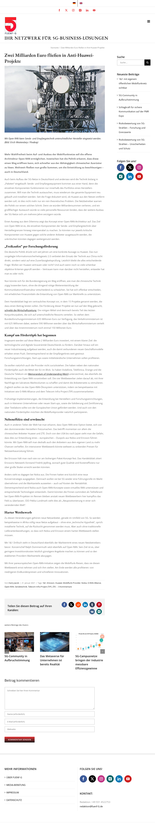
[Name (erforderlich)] (50, 714)
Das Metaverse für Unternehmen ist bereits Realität (52, 660)
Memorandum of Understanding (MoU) (48, 373)
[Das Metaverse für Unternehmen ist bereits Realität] (54, 633)
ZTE (54, 586)
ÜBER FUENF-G (14, 777)
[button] (7, 651)
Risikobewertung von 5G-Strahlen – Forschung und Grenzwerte (132, 128)
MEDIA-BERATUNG (16, 784)
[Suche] (147, 62)
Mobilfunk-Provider (72, 583)
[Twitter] (130, 167)
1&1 (44, 583)
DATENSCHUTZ (14, 800)
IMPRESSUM (12, 792)
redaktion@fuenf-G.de (91, 806)
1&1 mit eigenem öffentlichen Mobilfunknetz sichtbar (133, 83)
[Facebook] (120, 167)
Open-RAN (9, 586)
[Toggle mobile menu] (148, 21)
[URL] (50, 729)
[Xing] (120, 176)
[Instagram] (139, 167)
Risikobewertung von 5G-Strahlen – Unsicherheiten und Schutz (132, 144)
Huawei (58, 583)
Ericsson (50, 583)
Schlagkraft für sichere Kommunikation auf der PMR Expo (134, 111)
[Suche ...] (130, 62)
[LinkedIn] (130, 176)
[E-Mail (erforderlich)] (50, 722)
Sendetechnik (21, 586)
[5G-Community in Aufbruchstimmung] (19, 633)
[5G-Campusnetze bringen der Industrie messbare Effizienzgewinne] (90, 633)
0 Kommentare (65, 586)
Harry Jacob (14, 583)
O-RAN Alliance (94, 583)
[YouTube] (139, 176)
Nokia (84, 583)
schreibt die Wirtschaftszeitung (20, 310)
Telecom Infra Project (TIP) (40, 586)
